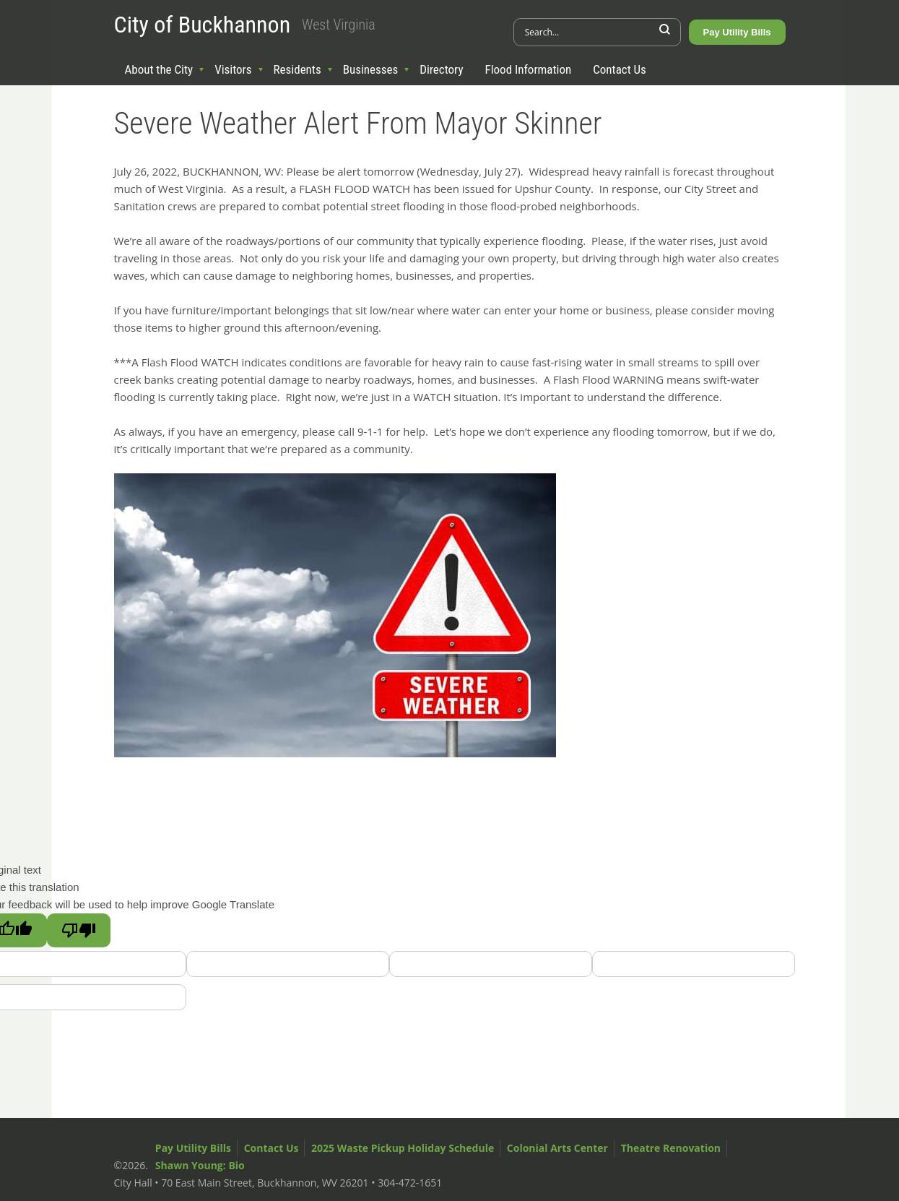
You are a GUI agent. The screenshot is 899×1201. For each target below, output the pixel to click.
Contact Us (619, 69)
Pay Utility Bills (737, 32)
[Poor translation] (78, 930)
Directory (441, 69)
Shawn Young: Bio (200, 1165)
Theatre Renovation (671, 1148)
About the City (159, 69)
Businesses (371, 69)
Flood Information (528, 69)
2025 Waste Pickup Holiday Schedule (402, 1148)
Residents (297, 69)
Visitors (232, 69)
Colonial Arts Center (557, 1148)
